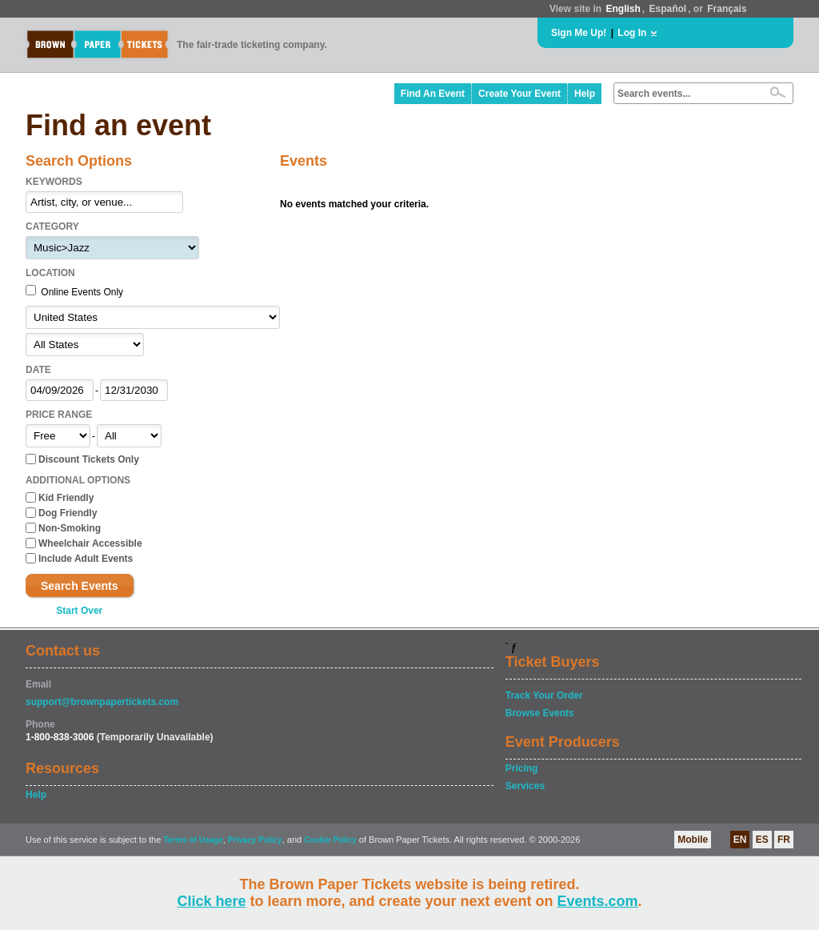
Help (584, 93)
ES (762, 839)
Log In (631, 32)
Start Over (79, 610)
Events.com (597, 901)
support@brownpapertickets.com (102, 702)
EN (740, 839)
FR (783, 839)
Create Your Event (519, 93)
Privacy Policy (255, 840)
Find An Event (433, 93)
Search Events (79, 585)
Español (668, 8)
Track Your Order (544, 695)
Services (525, 786)
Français (726, 8)
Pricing (521, 768)
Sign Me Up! (578, 32)
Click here (211, 901)
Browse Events (539, 713)
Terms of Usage (192, 840)
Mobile (692, 839)
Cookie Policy (330, 840)
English (622, 8)
